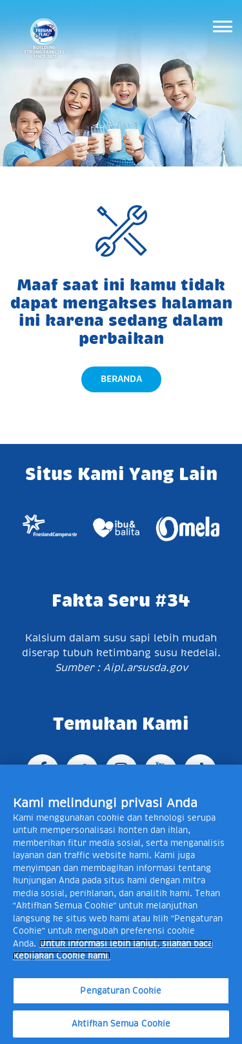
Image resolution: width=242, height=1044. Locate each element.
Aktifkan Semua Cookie (121, 1023)
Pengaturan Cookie (120, 991)
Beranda (121, 378)
